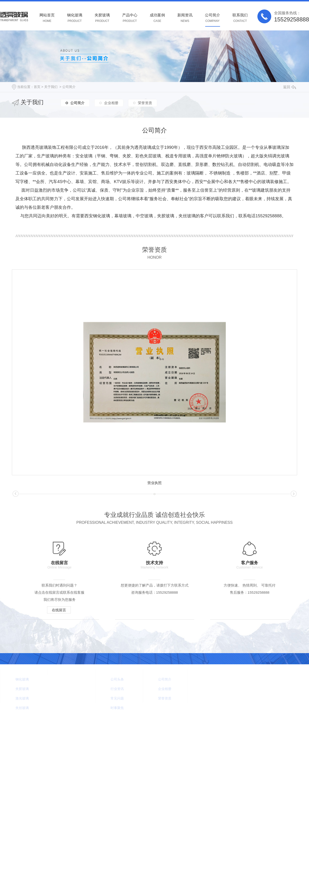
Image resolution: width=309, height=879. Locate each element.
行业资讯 (117, 689)
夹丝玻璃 (22, 708)
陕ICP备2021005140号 (120, 731)
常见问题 (117, 698)
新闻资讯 (185, 18)
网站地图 (13, 741)
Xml (36, 741)
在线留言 (59, 610)
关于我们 (51, 87)
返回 (289, 87)
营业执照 (154, 483)
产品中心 (130, 18)
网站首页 (47, 18)
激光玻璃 (22, 698)
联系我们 (240, 18)
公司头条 (117, 679)
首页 (37, 87)
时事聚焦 (117, 708)
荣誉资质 (145, 103)
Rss (27, 741)
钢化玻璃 (74, 18)
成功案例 (157, 18)
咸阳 (168, 731)
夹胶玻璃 (102, 18)
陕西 (159, 731)
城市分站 (146, 731)
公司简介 (212, 18)
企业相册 (111, 103)
